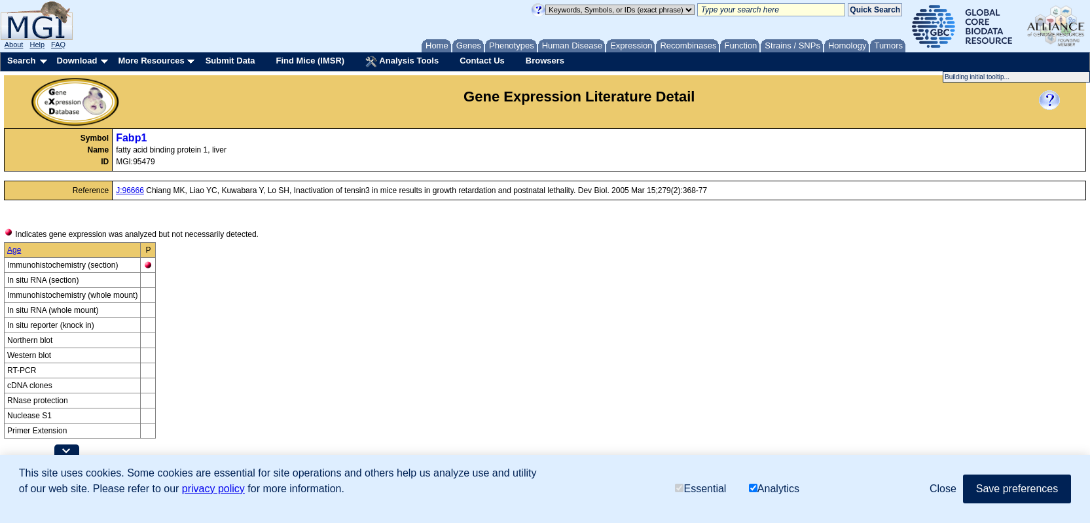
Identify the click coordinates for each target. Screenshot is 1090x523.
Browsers (545, 60)
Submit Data (230, 60)
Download (76, 60)
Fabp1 (131, 137)
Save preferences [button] (1017, 488)
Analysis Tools (402, 61)
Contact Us (482, 60)
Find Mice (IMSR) (310, 60)
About (14, 44)
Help (37, 44)
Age (14, 250)
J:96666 (130, 190)
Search (21, 60)
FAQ (58, 44)
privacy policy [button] (213, 488)
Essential (700, 488)
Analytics (774, 488)
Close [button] (943, 488)
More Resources (151, 60)
